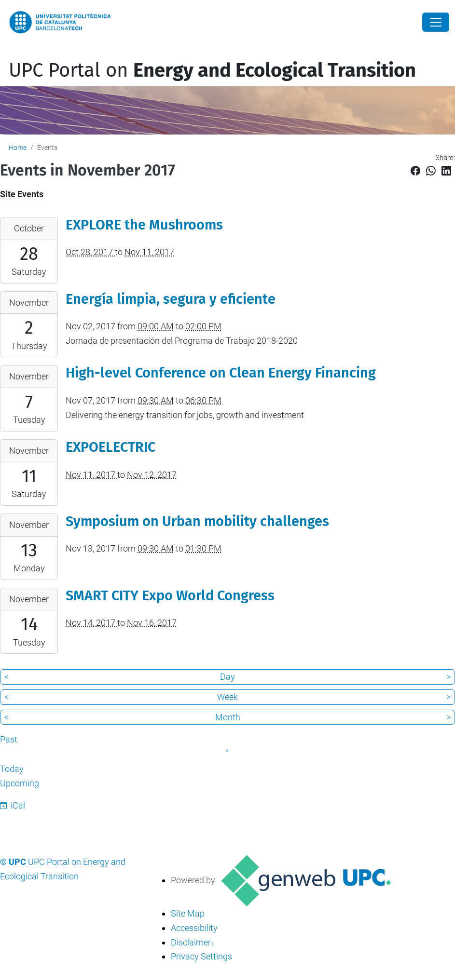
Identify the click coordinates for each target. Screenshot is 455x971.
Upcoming (19, 783)
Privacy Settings (201, 956)
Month (227, 717)
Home (18, 147)
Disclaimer (191, 942)
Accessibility (194, 928)
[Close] (435, 22)
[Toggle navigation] (6, 52)
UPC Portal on (212, 70)
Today (12, 769)
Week (227, 697)
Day (227, 677)
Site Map (188, 913)
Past (8, 739)
